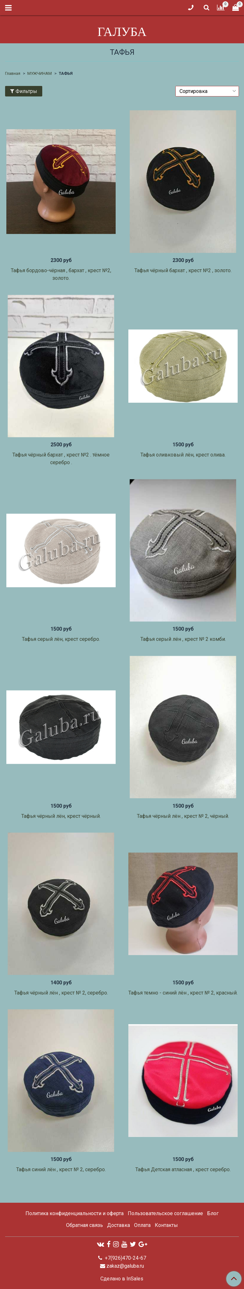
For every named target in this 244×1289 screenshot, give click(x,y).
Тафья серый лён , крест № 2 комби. (183, 639)
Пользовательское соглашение (165, 1213)
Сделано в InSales (121, 1278)
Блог (213, 1213)
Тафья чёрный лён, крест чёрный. (61, 816)
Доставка (118, 1225)
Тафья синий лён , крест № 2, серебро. (61, 1169)
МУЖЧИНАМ (39, 73)
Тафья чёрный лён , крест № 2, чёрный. (183, 816)
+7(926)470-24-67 (125, 1258)
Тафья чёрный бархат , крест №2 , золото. (183, 270)
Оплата (142, 1225)
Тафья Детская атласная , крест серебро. (183, 1169)
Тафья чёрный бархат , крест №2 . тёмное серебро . (61, 458)
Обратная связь (84, 1225)
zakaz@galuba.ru (125, 1266)
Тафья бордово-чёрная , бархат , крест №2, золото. (61, 274)
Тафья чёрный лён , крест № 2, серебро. (61, 993)
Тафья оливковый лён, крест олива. (183, 455)
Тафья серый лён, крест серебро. (61, 639)
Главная (12, 73)
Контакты (166, 1225)
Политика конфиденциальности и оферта (74, 1213)
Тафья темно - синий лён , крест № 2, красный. (183, 993)
